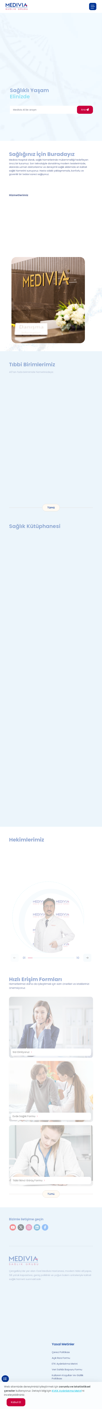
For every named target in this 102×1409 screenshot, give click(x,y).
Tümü (51, 507)
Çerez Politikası (61, 1352)
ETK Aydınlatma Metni (64, 1363)
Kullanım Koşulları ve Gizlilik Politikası (67, 1377)
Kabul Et (16, 1402)
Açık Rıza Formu (61, 1358)
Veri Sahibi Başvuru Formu (67, 1369)
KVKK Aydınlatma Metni (67, 1391)
